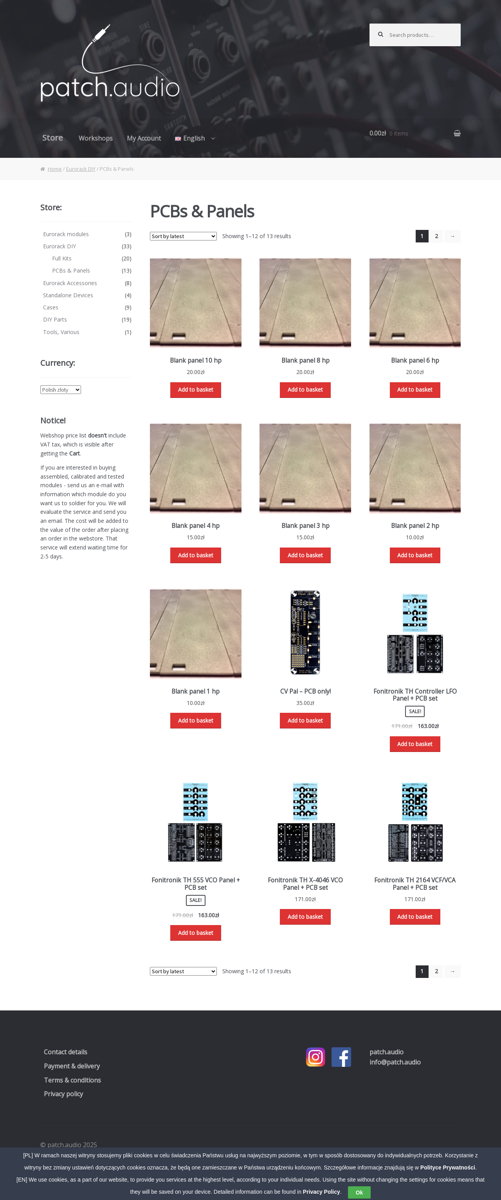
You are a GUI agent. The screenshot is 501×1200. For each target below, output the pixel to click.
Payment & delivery (72, 1066)
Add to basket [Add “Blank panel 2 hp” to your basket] (415, 555)
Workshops (96, 138)
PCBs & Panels (71, 270)
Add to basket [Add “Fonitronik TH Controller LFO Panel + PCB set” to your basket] (415, 744)
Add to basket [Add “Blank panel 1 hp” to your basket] (195, 720)
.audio (386, 1052)
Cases (50, 307)
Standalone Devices (68, 295)
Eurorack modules (66, 234)
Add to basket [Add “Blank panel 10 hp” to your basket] (195, 389)
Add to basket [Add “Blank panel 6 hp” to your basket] (415, 389)
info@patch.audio (395, 1062)
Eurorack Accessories (70, 283)
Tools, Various (61, 332)
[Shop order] (183, 236)
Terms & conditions (72, 1080)
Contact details (65, 1052)
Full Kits (62, 258)
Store (52, 137)
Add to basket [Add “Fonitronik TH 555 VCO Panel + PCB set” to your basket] (195, 932)
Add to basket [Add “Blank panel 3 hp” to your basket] (305, 555)
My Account (144, 138)
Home (55, 168)
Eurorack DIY (81, 168)
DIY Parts (55, 319)
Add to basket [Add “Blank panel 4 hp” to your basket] (195, 555)
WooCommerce (132, 1155)
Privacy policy (63, 1094)
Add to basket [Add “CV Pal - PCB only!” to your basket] (305, 720)
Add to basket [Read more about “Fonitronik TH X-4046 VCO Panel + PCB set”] (305, 916)
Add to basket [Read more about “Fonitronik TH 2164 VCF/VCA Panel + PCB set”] (415, 916)
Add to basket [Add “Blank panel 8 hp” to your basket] (305, 389)
